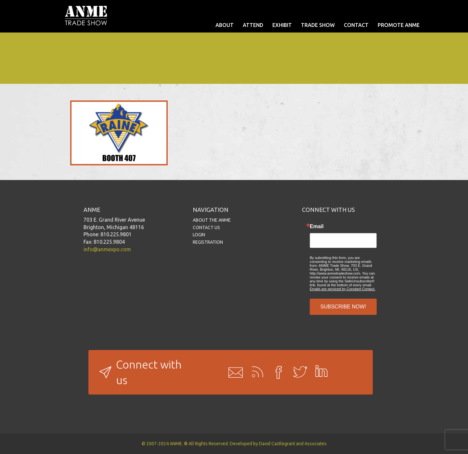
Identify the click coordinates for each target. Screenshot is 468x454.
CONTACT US (206, 227)
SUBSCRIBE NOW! (343, 306)
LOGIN (199, 234)
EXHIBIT (282, 25)
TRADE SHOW (318, 25)
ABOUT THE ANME (212, 220)
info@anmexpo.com (107, 249)
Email (317, 226)
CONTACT (356, 25)
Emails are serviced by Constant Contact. (342, 289)
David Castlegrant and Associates (293, 443)
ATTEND (253, 25)
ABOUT (224, 25)
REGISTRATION (208, 242)
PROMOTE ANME (399, 25)
